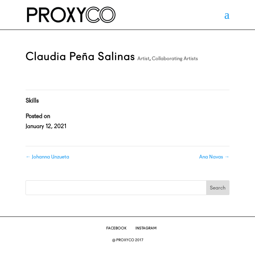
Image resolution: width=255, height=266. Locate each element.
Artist (143, 58)
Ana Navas (214, 157)
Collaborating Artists (175, 58)
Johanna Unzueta (47, 157)
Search (217, 188)
